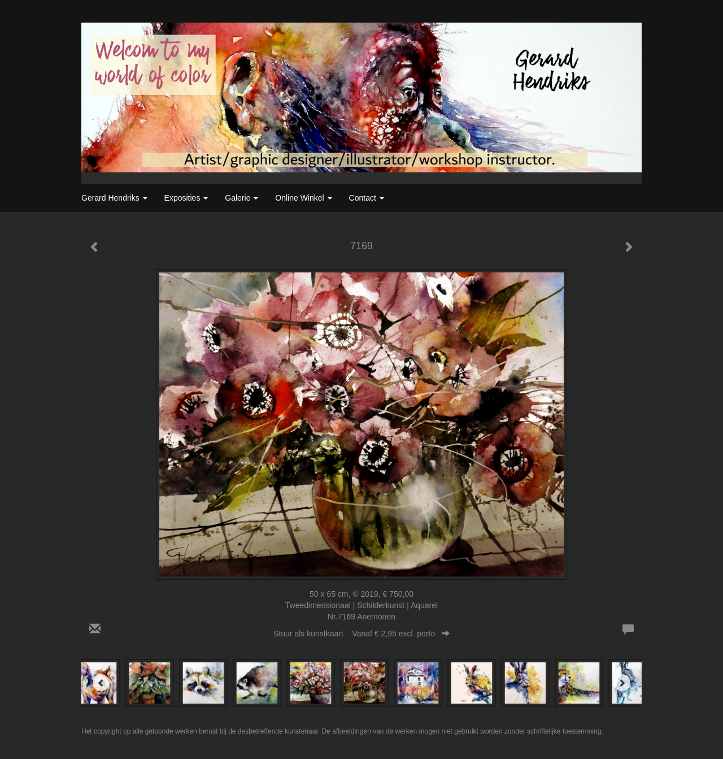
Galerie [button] (241, 197)
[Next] (621, 682)
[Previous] (101, 682)
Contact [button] (366, 197)
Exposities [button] (186, 197)
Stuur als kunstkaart (361, 633)
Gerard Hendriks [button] (114, 197)
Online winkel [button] (303, 197)
